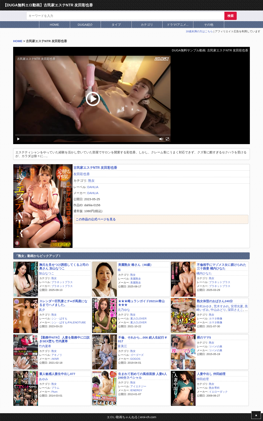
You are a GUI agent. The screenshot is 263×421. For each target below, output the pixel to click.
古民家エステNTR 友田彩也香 (95, 167)
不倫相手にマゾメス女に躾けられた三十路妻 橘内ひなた (221, 266)
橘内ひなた (204, 273)
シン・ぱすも (59, 318)
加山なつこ (46, 273)
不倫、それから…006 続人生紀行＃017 (142, 339)
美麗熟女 (135, 278)
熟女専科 (214, 387)
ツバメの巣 (215, 346)
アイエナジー (138, 386)
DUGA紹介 (85, 24)
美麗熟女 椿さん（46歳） (135, 264)
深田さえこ (235, 309)
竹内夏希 (45, 346)
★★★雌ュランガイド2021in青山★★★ (141, 302)
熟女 (91, 180)
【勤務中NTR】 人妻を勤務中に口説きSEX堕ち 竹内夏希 (64, 339)
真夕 (42, 309)
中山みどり (218, 309)
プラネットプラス (62, 282)
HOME (54, 24)
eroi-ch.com (148, 417)
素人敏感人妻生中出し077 (57, 374)
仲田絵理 (202, 379)
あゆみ (43, 379)
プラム (55, 387)
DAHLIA (92, 187)
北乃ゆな (124, 309)
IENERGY (136, 390)
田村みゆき (204, 306)
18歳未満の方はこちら (199, 31)
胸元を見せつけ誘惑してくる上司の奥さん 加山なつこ (64, 266)
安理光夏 (237, 306)
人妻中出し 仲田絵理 (211, 374)
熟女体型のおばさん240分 (215, 301)
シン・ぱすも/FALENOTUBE (68, 322)
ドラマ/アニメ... (178, 24)
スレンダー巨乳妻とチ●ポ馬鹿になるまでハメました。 (63, 302)
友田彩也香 (81, 174)
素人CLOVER (138, 318)
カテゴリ (147, 24)
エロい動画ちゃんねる (122, 417)
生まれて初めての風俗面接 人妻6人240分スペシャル (142, 375)
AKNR (55, 358)
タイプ (116, 24)
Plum (54, 391)
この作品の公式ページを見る (96, 219)
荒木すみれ (221, 306)
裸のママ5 (204, 337)
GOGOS (135, 358)
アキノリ (56, 354)
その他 (208, 24)
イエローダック (218, 391)
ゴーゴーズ (137, 354)
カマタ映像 (215, 318)
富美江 (122, 346)
